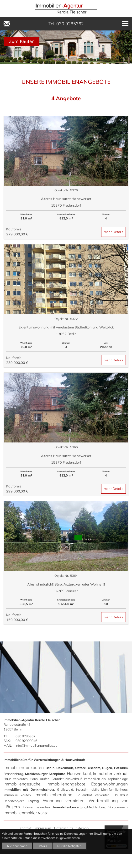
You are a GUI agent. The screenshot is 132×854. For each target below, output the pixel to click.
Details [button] (42, 846)
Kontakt (26, 828)
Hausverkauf (79, 773)
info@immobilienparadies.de (36, 745)
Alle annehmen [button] (17, 846)
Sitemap (82, 828)
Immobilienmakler (20, 812)
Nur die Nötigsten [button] (69, 846)
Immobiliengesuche (22, 783)
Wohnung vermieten (63, 800)
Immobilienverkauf (110, 773)
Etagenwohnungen (109, 783)
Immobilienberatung (54, 794)
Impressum (43, 828)
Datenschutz (63, 828)
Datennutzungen (75, 833)
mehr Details (113, 232)
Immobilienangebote (66, 783)
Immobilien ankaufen (24, 767)
